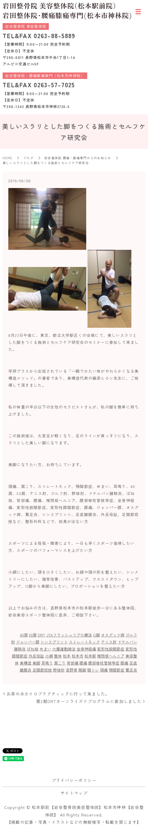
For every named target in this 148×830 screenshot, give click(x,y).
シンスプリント (54, 642)
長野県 (71, 670)
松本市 (77, 656)
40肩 (24, 635)
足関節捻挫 (42, 670)
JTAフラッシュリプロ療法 (69, 635)
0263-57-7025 (54, 84)
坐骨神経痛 (86, 649)
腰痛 (83, 663)
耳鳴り (47, 663)
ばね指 (32, 649)
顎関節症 (116, 670)
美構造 (25, 663)
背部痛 (72, 663)
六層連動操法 (64, 649)
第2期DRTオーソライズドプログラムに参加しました (89, 701)
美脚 (36, 663)
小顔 (49, 656)
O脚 (96, 635)
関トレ (93, 670)
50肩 (33, 635)
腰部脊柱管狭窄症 (103, 663)
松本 (67, 656)
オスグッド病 (112, 635)
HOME (7, 158)
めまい (45, 649)
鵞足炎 (131, 670)
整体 (58, 656)
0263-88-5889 (54, 35)
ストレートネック (84, 642)
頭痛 (104, 670)
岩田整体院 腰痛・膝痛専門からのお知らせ (77, 158)
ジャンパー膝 (27, 642)
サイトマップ (74, 793)
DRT (41, 635)
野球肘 (59, 670)
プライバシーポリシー (74, 780)
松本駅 (90, 656)
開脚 (82, 670)
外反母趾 (36, 656)
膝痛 (124, 663)
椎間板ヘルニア (110, 656)
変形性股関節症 (110, 649)
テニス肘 (109, 642)
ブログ (28, 158)
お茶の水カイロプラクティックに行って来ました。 (58, 694)
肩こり (60, 663)
